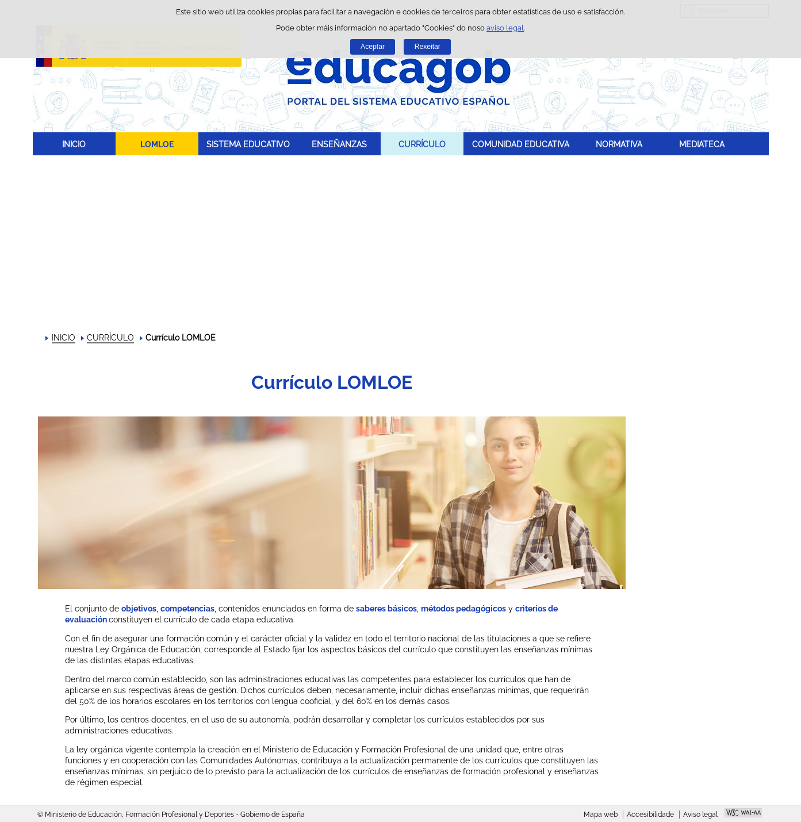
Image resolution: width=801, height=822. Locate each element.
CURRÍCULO (422, 144)
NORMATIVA (619, 144)
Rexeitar (427, 47)
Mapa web (601, 814)
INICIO (74, 144)
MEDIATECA (702, 144)
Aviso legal (700, 814)
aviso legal (505, 28)
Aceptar (373, 47)
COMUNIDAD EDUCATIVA (520, 144)
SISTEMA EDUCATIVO (248, 144)
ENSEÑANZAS (339, 144)
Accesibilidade (650, 814)
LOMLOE (157, 144)
